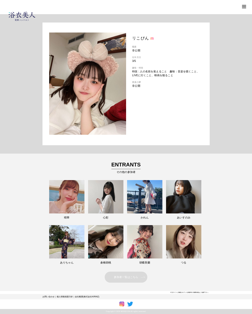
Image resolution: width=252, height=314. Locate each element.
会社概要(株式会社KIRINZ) (87, 296)
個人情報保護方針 (65, 296)
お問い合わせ (48, 296)
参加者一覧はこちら (126, 277)
